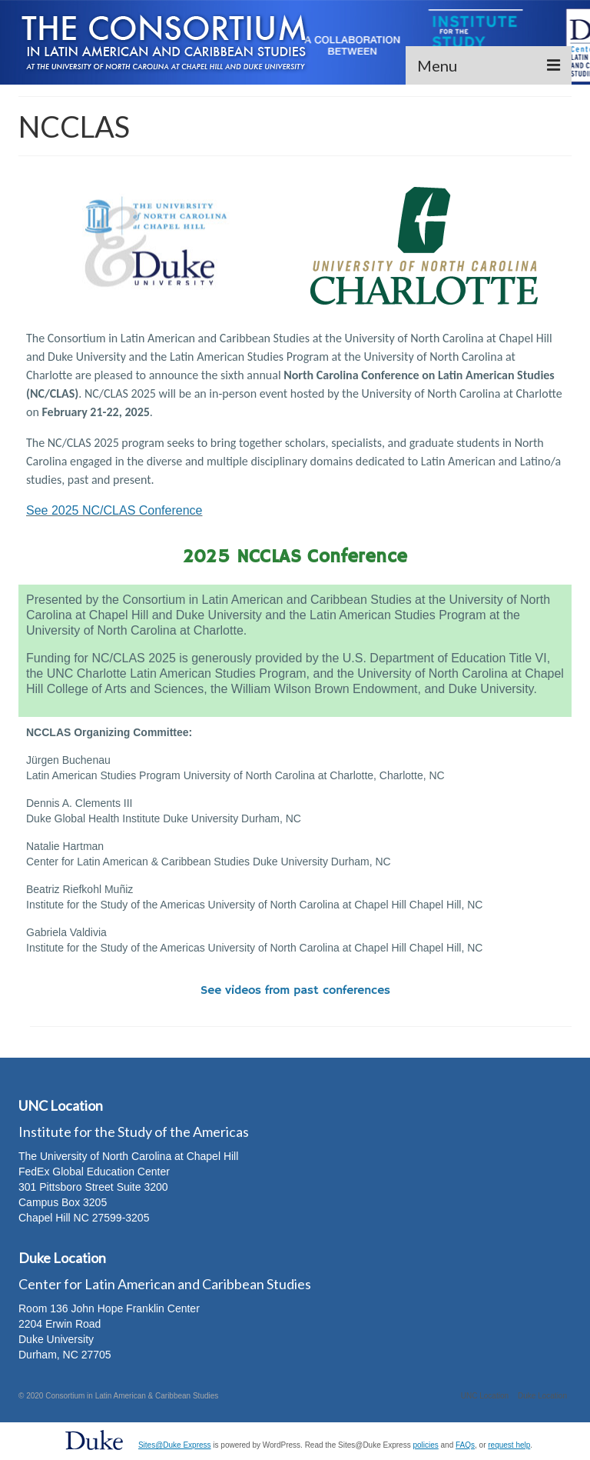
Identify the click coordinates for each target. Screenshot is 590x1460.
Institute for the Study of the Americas (133, 1131)
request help (509, 1445)
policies (425, 1445)
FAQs (465, 1445)
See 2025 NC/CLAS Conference (114, 510)
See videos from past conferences (295, 990)
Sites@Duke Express (174, 1445)
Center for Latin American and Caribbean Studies (164, 1283)
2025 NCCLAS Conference (295, 556)
